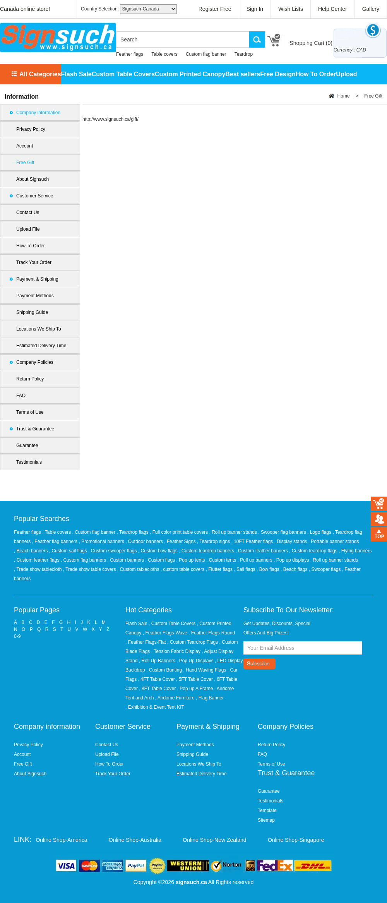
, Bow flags (269, 569)
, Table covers (57, 532)
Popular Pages (37, 610)
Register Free (215, 9)
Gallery (370, 9)
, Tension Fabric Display (175, 651)
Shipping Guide (32, 312)
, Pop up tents (191, 560)
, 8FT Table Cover (157, 688)
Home (343, 96)
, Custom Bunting (164, 670)
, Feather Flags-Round (211, 633)
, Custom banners (126, 560)
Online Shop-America (61, 840)
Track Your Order (33, 262)
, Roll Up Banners (157, 660)
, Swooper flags (325, 569)
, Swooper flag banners (282, 532)
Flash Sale (76, 74)
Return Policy (30, 379)
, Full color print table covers (179, 532)
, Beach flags (295, 569)
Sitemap (266, 820)
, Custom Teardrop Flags (192, 642)
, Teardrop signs (214, 541)
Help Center (332, 9)
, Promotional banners (102, 541)
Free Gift (25, 162)
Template (267, 810)
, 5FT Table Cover (194, 679)
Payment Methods (35, 295)
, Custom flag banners (84, 560)
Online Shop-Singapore (296, 840)
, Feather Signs (180, 541)
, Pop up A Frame (195, 688)
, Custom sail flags (68, 550)
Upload (346, 74)
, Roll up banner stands (234, 532)
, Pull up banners (256, 560)
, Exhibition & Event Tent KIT (154, 707)
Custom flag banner (206, 54)
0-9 (17, 636)
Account (24, 146)
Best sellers (242, 74)
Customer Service (34, 196)
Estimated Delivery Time (41, 345)
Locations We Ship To (38, 329)
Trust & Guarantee (35, 429)
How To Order (316, 74)
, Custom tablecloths (139, 569)
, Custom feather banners (262, 550)
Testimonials (29, 462)
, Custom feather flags (37, 560)
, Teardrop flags (133, 532)
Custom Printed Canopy (190, 74)
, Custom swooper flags (113, 550)
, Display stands (291, 541)
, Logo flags (319, 532)
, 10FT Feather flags (252, 541)
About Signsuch (32, 179)
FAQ (21, 395)
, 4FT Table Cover (156, 679)
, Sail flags (245, 569)
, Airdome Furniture (175, 698)
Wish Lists (290, 9)
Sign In (255, 9)
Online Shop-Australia (135, 840)
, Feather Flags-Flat (145, 642)
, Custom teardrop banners (207, 550)
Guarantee (27, 445)
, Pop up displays (292, 560)
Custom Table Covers (123, 74)
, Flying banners (355, 550)
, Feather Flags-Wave (165, 633)
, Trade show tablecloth (38, 569)
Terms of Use (30, 412)
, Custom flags (161, 560)
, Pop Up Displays (194, 660)
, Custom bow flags (158, 550)
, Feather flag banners (55, 541)
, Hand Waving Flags (204, 670)
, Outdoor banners (144, 541)
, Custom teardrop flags (314, 550)
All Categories (40, 74)
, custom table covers (183, 569)
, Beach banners (31, 550)
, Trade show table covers (90, 569)
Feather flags (129, 54)
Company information (38, 112)
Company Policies (34, 362)
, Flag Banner (210, 698)
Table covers (164, 54)
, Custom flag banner (94, 532)
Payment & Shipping (37, 279)
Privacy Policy (30, 129)
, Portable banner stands (333, 541)
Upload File (28, 229)
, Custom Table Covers (172, 623)
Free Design (278, 74)
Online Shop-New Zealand (214, 840)
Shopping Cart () (310, 43)
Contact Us (27, 212)
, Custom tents (222, 560)
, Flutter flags (220, 569)
